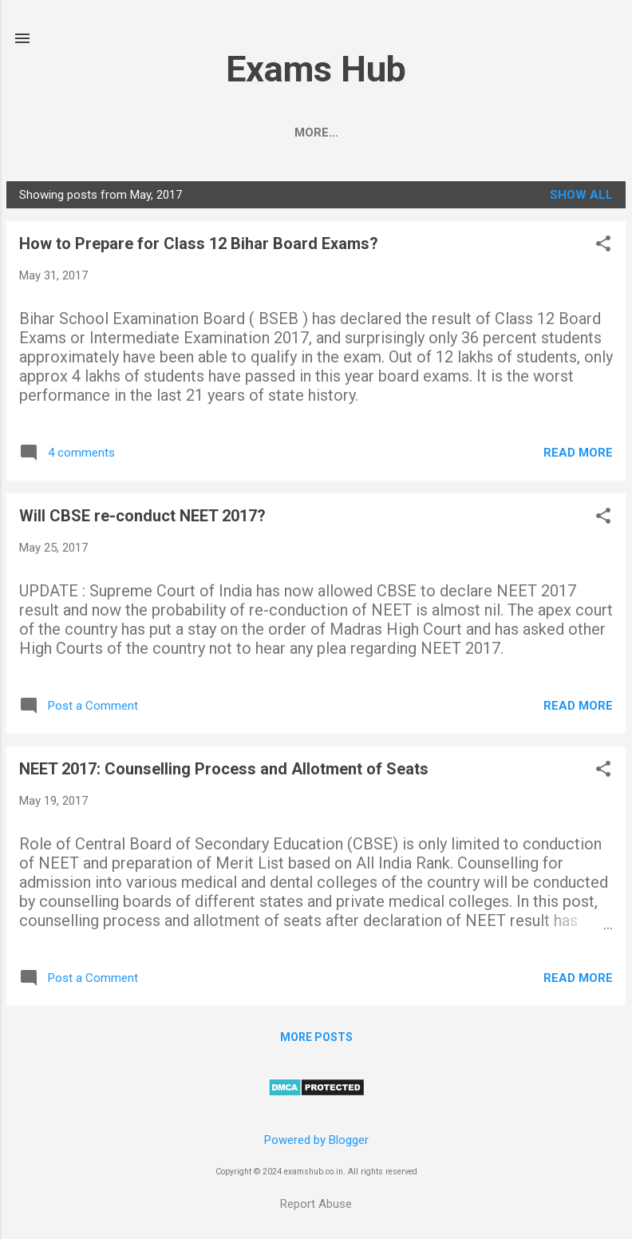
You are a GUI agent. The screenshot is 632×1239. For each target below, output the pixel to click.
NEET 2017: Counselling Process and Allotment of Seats (224, 772)
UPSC (255, 132)
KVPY (549, 132)
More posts (316, 1040)
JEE (199, 132)
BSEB (315, 132)
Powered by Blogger (316, 1141)
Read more (578, 456)
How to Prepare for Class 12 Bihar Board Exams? (198, 246)
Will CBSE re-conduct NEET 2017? (142, 518)
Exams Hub (316, 69)
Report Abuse (316, 1204)
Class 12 (389, 132)
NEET (144, 132)
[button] (603, 248)
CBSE (84, 132)
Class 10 (476, 132)
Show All (581, 198)
